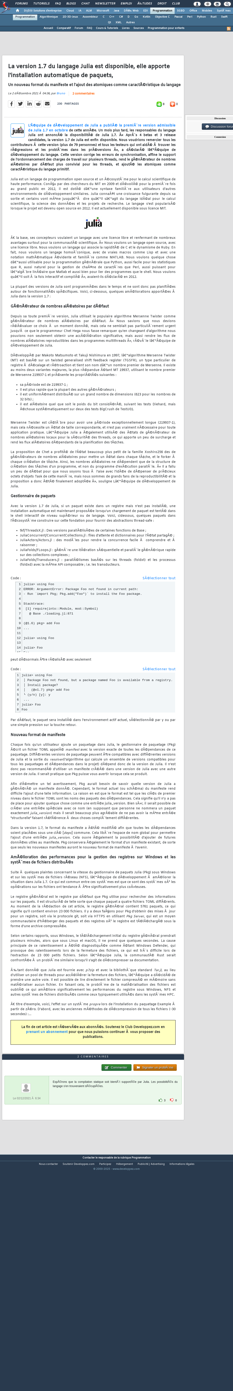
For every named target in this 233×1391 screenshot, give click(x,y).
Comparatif (64, 28)
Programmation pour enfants (166, 28)
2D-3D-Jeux (70, 17)
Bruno (60, 124)
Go (136, 17)
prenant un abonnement (47, 1062)
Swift (224, 17)
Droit (162, 4)
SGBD (181, 10)
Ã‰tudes (144, 4)
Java (116, 10)
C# (121, 17)
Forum (79, 28)
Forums (21, 4)
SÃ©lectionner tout (159, 609)
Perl (189, 17)
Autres (130, 22)
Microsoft (103, 10)
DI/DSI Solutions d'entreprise (43, 10)
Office (193, 10)
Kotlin (146, 17)
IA (80, 10)
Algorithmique (49, 17)
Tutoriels (41, 4)
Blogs (71, 4)
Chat (85, 4)
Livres (126, 28)
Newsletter (105, 4)
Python (201, 17)
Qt (109, 22)
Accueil (48, 28)
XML (118, 22)
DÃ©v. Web (131, 10)
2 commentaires (83, 124)
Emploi (126, 4)
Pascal (178, 17)
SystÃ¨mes (224, 10)
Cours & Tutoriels (107, 28)
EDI (145, 10)
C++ (111, 17)
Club (176, 4)
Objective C (162, 17)
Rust (213, 17)
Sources (138, 28)
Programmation (162, 10)
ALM (89, 10)
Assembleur (90, 17)
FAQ (58, 4)
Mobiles (207, 10)
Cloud (70, 10)
